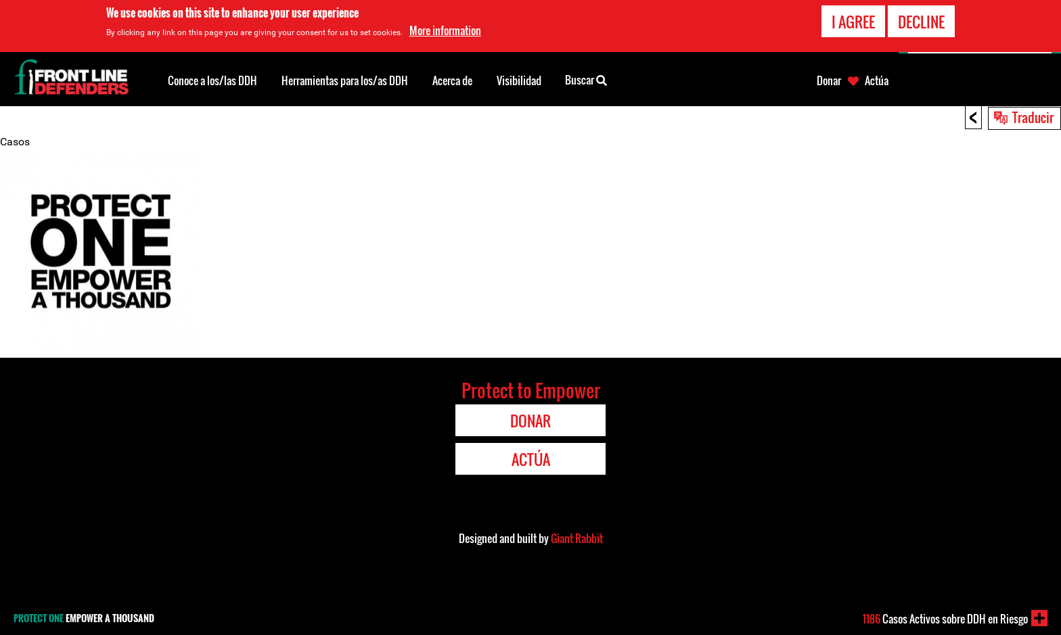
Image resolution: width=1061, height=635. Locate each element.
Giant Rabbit (577, 538)
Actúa (876, 80)
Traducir (1033, 117)
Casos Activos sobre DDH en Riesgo (945, 619)
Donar (829, 80)
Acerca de (452, 80)
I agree (853, 21)
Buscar (586, 79)
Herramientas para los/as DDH (344, 80)
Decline (921, 21)
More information (445, 30)
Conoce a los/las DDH (212, 80)
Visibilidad (519, 80)
